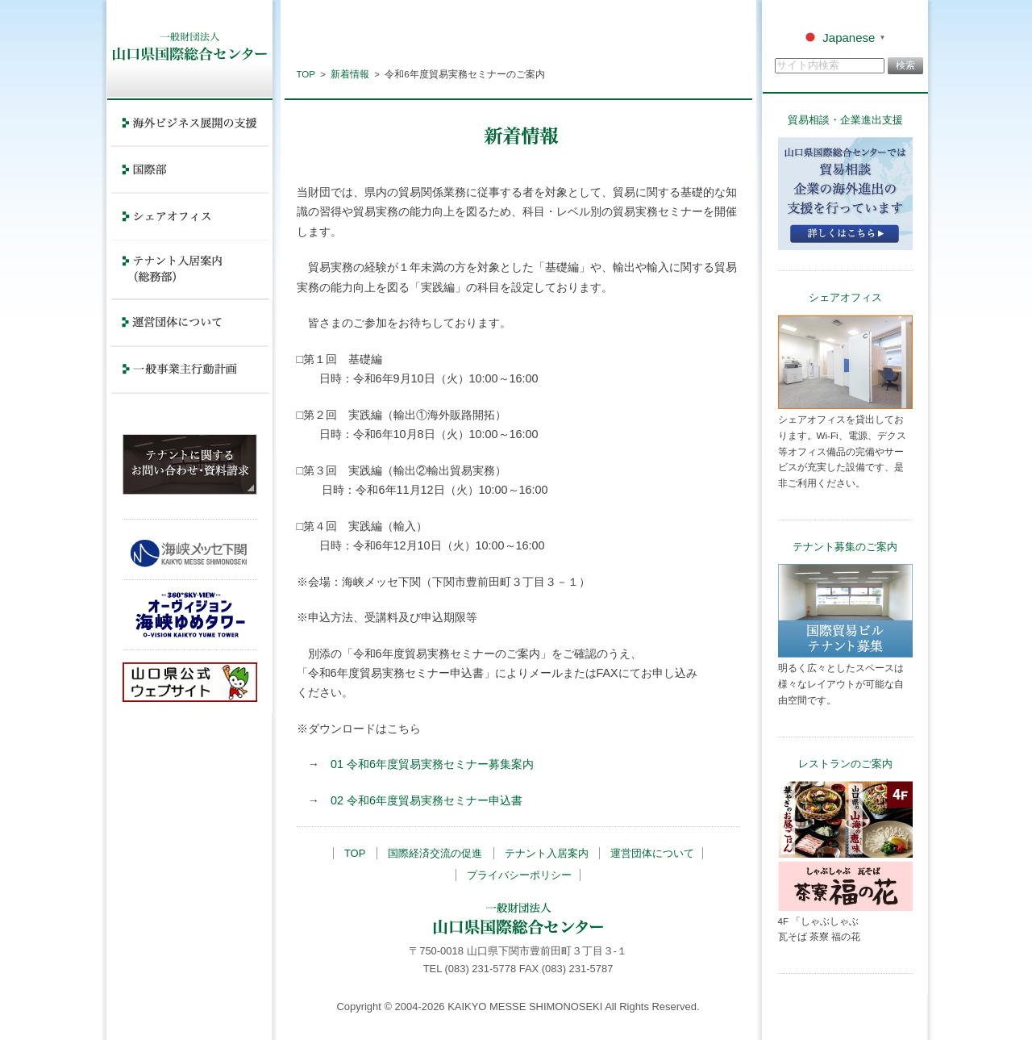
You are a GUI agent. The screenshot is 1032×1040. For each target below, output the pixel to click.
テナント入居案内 (547, 853)
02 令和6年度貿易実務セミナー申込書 (426, 800)
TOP (306, 74)
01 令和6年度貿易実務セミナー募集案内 (432, 764)
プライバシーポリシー (519, 875)
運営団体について (652, 853)
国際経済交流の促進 (435, 853)
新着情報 (350, 74)
